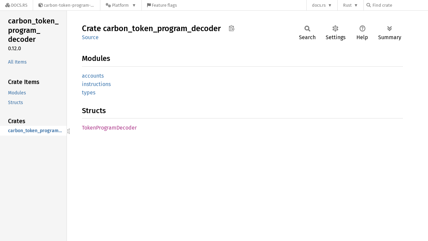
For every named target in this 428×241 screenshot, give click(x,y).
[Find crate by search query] (400, 5)
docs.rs (319, 5)
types (88, 92)
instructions (96, 84)
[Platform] (120, 5)
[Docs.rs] (16, 5)
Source (90, 37)
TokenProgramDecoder (109, 128)
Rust (347, 5)
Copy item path (231, 28)
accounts (93, 76)
